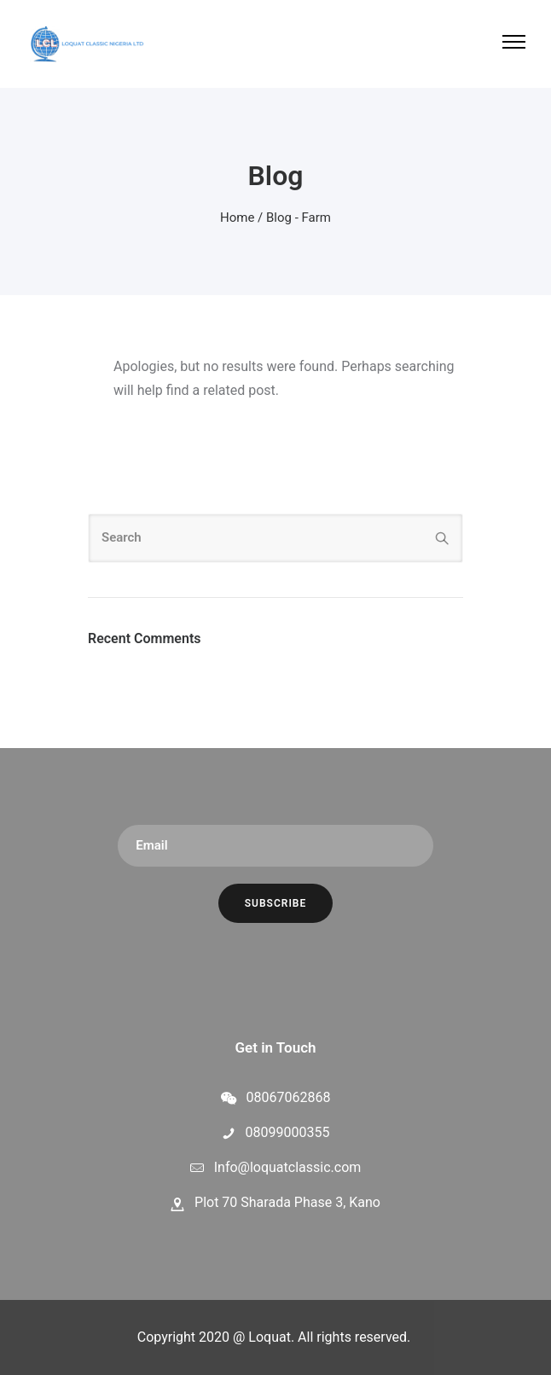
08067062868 (288, 1097)
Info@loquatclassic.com (288, 1167)
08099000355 (288, 1132)
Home (237, 217)
